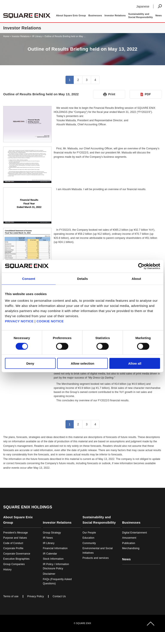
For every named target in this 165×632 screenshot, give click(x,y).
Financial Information (55, 548)
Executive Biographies (16, 558)
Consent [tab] (28, 278)
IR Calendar (50, 553)
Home (6, 36)
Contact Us (59, 596)
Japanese (142, 6)
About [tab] (136, 278)
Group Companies (14, 564)
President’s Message (15, 532)
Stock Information (53, 558)
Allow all (134, 363)
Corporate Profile (13, 548)
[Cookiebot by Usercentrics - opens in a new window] (141, 266)
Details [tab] (82, 278)
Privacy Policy (35, 596)
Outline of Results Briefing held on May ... (65, 36)
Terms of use (10, 596)
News (159, 15)
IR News (48, 537)
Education (88, 537)
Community (89, 543)
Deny (30, 363)
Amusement (129, 537)
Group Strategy (52, 532)
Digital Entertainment (134, 532)
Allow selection (82, 363)
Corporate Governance (16, 553)
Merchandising (130, 548)
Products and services (95, 557)
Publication (128, 543)
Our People (89, 532)
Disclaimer (49, 573)
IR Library (37, 36)
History (7, 569)
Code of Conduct (13, 543)
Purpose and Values (15, 537)
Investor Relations (20, 36)
